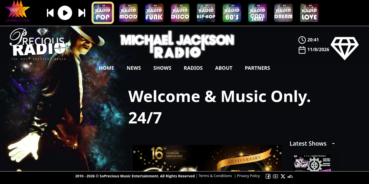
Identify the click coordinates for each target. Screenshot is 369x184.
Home (106, 67)
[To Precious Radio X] (282, 176)
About (223, 67)
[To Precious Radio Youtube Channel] (275, 176)
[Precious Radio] (38, 61)
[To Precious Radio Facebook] (268, 176)
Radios (193, 67)
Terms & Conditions (215, 175)
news (134, 67)
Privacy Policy (248, 175)
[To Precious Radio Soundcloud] (290, 176)
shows (162, 67)
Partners (257, 67)
